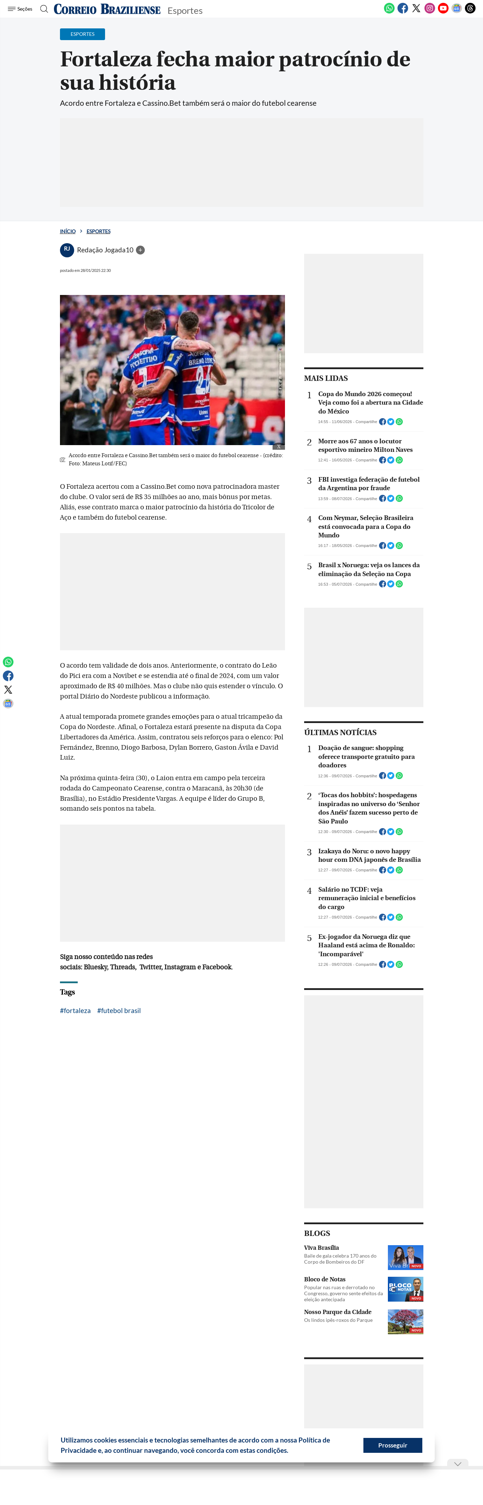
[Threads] (470, 12)
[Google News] (456, 12)
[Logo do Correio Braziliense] (107, 9)
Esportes (98, 231)
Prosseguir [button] (392, 1445)
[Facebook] (402, 12)
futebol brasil (121, 1010)
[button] (291, 1451)
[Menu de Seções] (21, 9)
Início (68, 231)
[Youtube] (443, 12)
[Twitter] (416, 12)
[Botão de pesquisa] (42, 9)
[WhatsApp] (389, 12)
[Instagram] (429, 12)
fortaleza (77, 1010)
